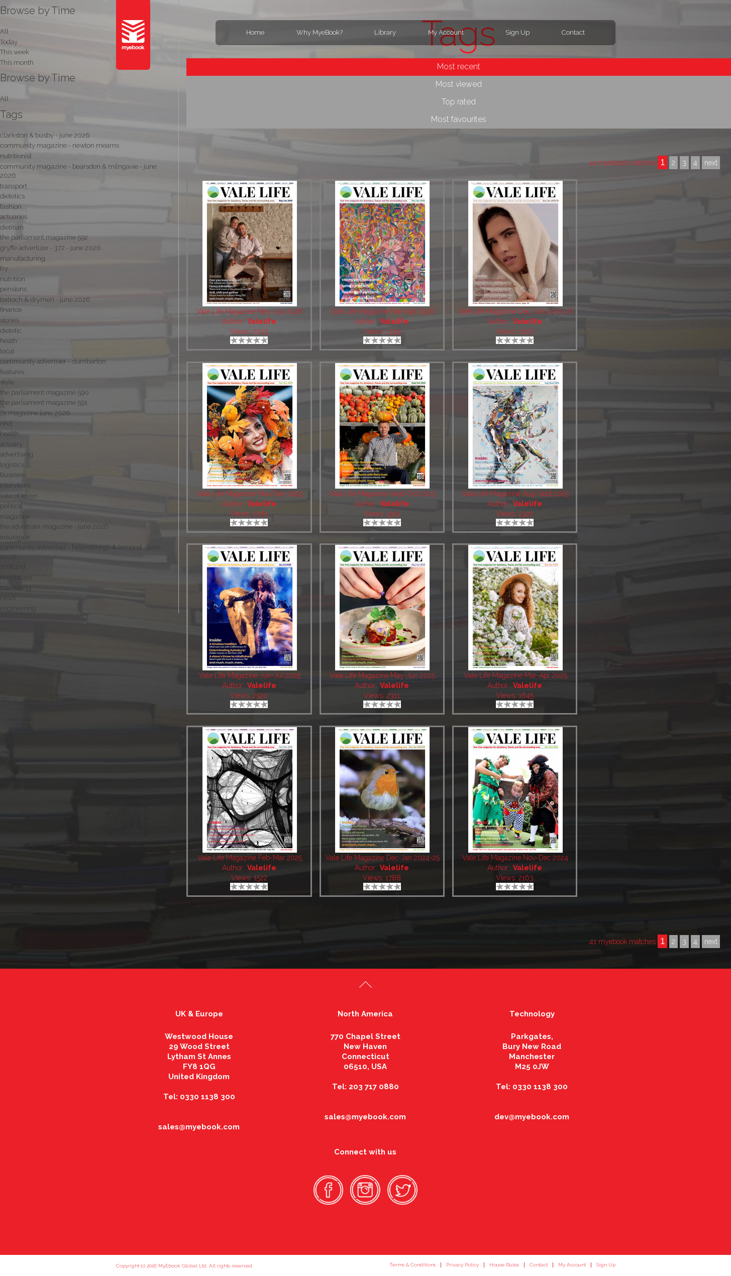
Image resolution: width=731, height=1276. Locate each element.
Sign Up (517, 32)
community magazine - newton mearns (59, 145)
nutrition (12, 279)
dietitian (12, 227)
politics (10, 506)
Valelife (261, 321)
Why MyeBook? (319, 32)
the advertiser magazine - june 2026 (54, 526)
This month (17, 62)
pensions (13, 289)
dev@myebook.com (531, 1116)
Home (255, 32)
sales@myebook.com (199, 1126)
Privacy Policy (462, 1264)
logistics (12, 465)
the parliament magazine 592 (44, 237)
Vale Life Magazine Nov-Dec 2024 (515, 858)
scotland (13, 566)
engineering (18, 608)
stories (9, 320)
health (9, 433)
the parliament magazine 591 (43, 402)
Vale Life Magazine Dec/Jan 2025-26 (515, 311)
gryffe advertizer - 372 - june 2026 (50, 248)
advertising (16, 454)
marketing (15, 588)
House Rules (504, 1264)
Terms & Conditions (412, 1264)
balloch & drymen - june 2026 (45, 299)
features (12, 372)
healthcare (16, 577)
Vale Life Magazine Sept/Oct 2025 (382, 494)
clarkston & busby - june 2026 (44, 135)
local (7, 351)
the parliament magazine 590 (44, 392)
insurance (15, 537)
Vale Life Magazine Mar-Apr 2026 (382, 311)
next (710, 942)
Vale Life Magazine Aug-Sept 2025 (515, 494)
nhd (6, 423)
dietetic (11, 330)
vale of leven (19, 496)
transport (13, 186)
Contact (573, 32)
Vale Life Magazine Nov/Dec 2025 (250, 494)
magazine (15, 516)
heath (8, 340)
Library (385, 32)
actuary (11, 444)
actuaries (13, 216)
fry (4, 268)
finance (11, 309)
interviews (15, 485)
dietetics (12, 196)
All (4, 98)
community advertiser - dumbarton (53, 361)
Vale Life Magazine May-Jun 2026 (249, 311)
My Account (446, 32)
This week (14, 52)
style (7, 382)
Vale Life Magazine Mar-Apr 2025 (515, 675)
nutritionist (16, 156)
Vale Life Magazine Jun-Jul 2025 (249, 675)
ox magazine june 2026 (35, 413)
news (8, 598)
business (13, 475)
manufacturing (22, 258)
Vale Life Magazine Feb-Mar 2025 (249, 858)
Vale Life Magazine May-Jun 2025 (382, 675)
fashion (11, 206)
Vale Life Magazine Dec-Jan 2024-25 (383, 858)
